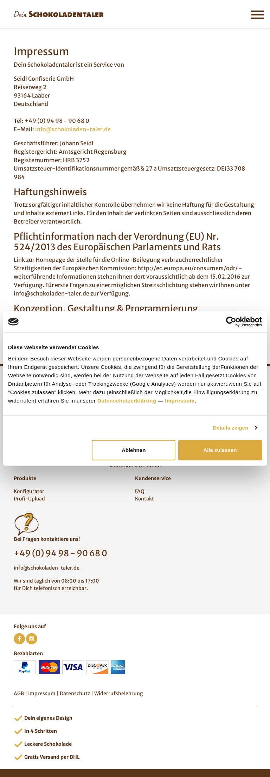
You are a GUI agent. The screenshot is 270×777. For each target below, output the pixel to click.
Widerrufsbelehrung (118, 693)
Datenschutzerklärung (126, 400)
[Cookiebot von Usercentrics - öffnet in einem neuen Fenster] (231, 322)
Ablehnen (134, 450)
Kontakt (144, 499)
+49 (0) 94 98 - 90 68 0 (60, 553)
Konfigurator (29, 491)
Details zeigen (230, 428)
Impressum (180, 400)
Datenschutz (75, 693)
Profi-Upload (29, 499)
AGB (19, 693)
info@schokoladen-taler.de (73, 129)
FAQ (139, 491)
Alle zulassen (220, 450)
